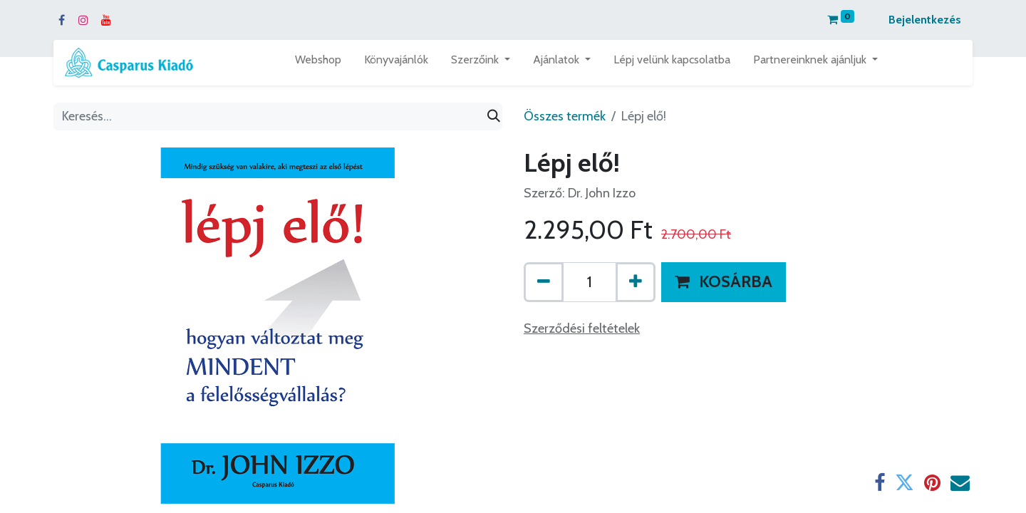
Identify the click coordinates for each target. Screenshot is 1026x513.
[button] (723, 282)
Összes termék (565, 116)
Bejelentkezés (924, 19)
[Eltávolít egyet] (544, 282)
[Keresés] (493, 116)
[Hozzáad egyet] (636, 282)
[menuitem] (318, 63)
